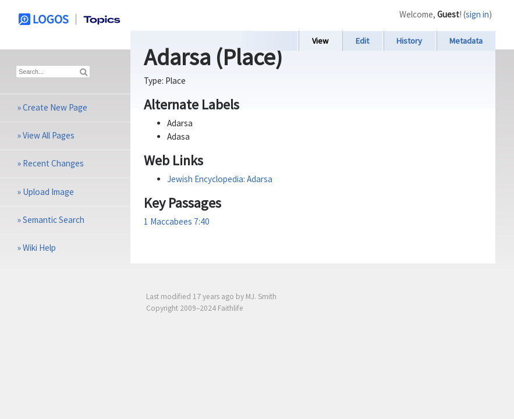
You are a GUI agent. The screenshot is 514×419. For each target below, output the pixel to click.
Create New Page (55, 107)
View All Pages (49, 135)
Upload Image (48, 191)
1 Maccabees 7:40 (177, 221)
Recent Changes (53, 163)
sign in (477, 14)
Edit (362, 40)
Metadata (466, 40)
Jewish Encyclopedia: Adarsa (219, 178)
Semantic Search (53, 219)
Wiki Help (39, 247)
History (409, 40)
